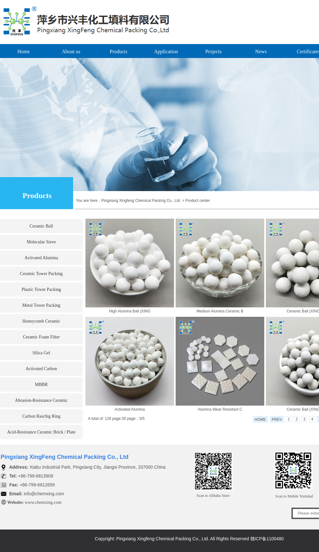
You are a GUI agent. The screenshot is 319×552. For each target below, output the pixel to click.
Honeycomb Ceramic (41, 321)
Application (166, 51)
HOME (260, 419)
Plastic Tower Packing (41, 289)
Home (23, 51)
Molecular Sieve (41, 242)
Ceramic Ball (41, 226)
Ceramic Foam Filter (41, 337)
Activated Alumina (41, 257)
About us (71, 51)
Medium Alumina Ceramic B (220, 311)
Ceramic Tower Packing (41, 273)
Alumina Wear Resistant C (220, 409)
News (260, 51)
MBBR (41, 384)
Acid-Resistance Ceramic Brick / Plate (41, 432)
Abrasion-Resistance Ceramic (41, 400)
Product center (197, 200)
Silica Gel (41, 352)
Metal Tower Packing (41, 305)
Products (119, 51)
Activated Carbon (41, 368)
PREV (277, 419)
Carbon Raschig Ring (41, 416)
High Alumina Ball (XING (130, 311)
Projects (213, 51)
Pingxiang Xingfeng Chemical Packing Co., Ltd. (141, 200)
